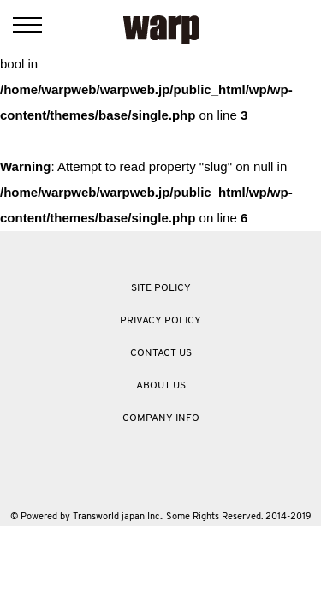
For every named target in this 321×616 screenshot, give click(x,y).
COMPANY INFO (160, 418)
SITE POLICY (161, 288)
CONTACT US (161, 353)
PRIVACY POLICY (160, 321)
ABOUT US (161, 386)
